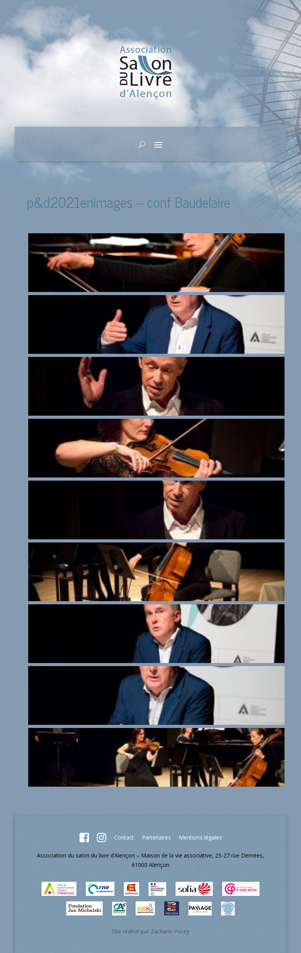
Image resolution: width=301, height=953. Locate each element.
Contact (124, 837)
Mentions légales (200, 837)
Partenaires (156, 837)
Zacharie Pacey (169, 931)
